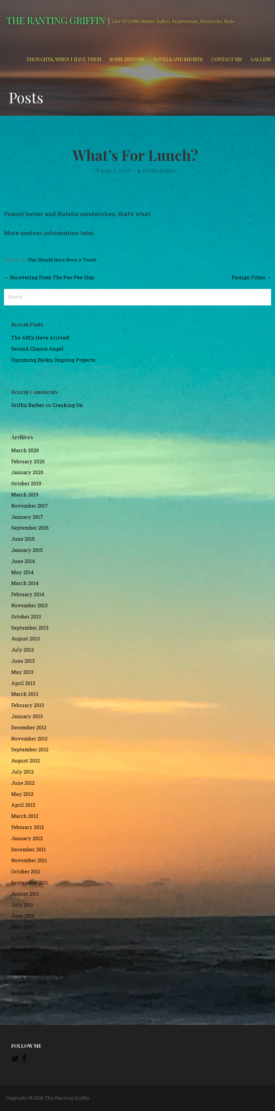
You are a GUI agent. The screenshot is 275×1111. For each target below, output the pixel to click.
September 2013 (29, 627)
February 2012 (27, 827)
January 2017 (27, 517)
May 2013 (22, 672)
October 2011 (25, 871)
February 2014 (27, 594)
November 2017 (29, 505)
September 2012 (29, 749)
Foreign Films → (251, 277)
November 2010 (29, 993)
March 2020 (25, 450)
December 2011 (28, 849)
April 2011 (23, 938)
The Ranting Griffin (55, 20)
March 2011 (24, 949)
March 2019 (25, 494)
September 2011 (29, 882)
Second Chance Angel (37, 349)
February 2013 (27, 705)
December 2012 (28, 727)
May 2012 (22, 794)
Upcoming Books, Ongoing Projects (53, 360)
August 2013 (25, 638)
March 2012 (24, 816)
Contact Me (226, 59)
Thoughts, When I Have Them (64, 59)
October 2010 (26, 1004)
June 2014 (23, 561)
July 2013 (22, 649)
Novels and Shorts (178, 59)
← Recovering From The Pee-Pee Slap (49, 277)
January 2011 (26, 971)
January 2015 (27, 550)
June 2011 (22, 915)
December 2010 (28, 982)
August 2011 (25, 893)
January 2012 (27, 838)
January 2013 (27, 716)
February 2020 (28, 461)
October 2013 (26, 616)
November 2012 (29, 738)
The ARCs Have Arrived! (40, 337)
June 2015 (23, 539)
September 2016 (29, 527)
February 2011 (27, 960)
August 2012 (25, 760)
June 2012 (23, 783)
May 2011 (22, 927)
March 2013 (24, 694)
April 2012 (23, 805)
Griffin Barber (159, 170)
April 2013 (23, 683)
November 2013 (29, 605)
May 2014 (22, 572)
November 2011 (29, 860)
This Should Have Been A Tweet (62, 259)
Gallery (261, 59)
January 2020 (27, 472)
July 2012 (22, 771)
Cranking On (67, 405)
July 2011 (22, 905)
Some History (127, 59)
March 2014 (25, 583)
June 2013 (23, 661)
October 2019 (26, 483)
